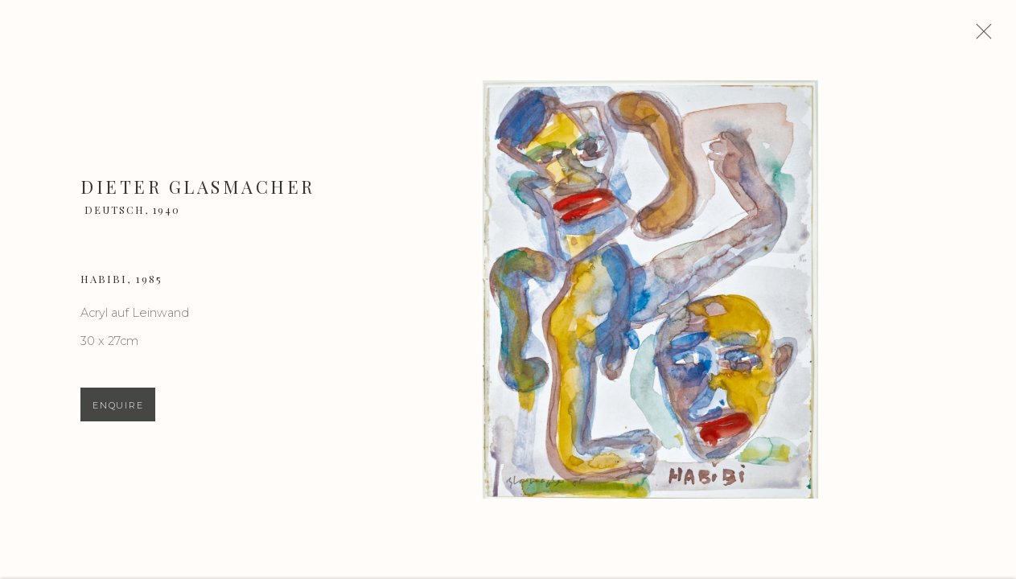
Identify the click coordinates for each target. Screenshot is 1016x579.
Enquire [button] (118, 411)
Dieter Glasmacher (197, 194)
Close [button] (993, 36)
